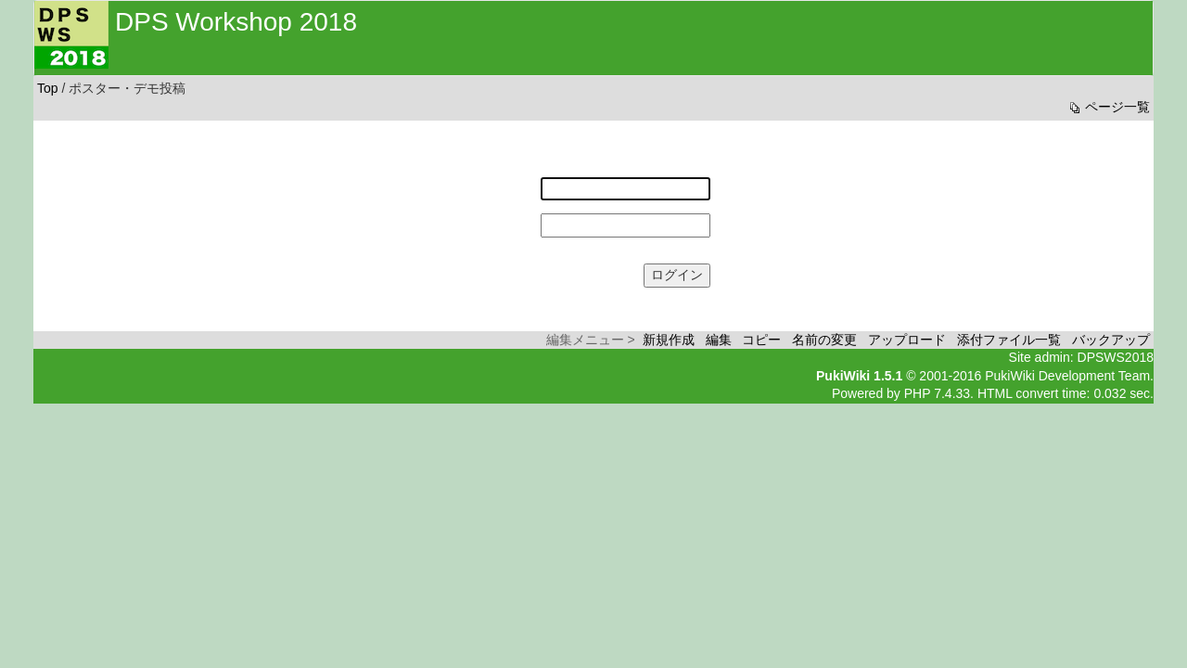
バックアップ (1111, 339)
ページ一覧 (1108, 106)
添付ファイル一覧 (1009, 339)
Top (47, 88)
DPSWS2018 (1116, 357)
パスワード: (502, 217)
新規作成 (669, 339)
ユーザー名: (502, 180)
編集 (719, 339)
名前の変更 (824, 339)
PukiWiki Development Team (1067, 375)
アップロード (907, 339)
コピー (761, 339)
